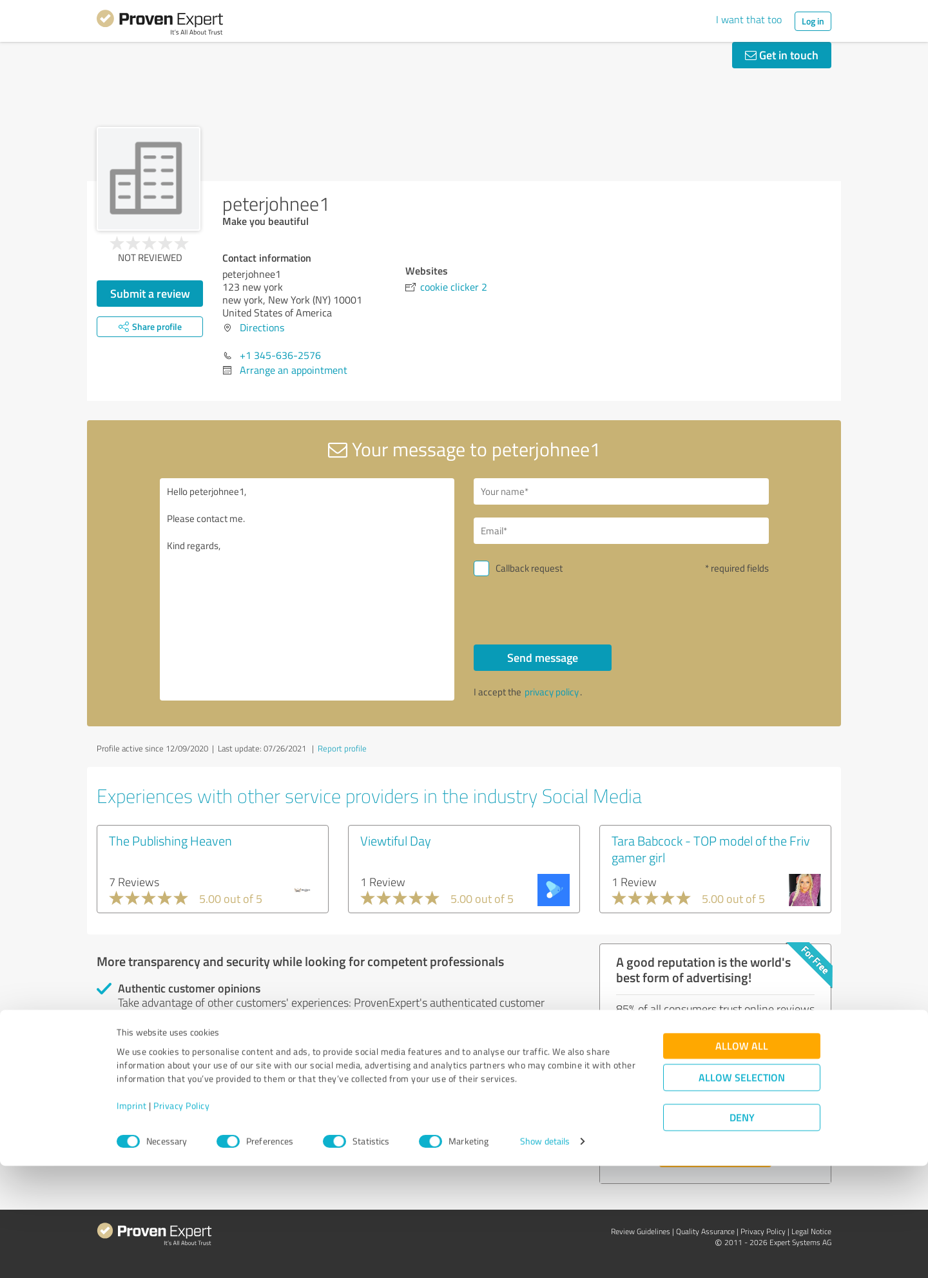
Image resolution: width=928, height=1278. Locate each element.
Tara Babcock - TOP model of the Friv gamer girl (711, 848)
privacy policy (552, 692)
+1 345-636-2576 (280, 355)
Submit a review (150, 293)
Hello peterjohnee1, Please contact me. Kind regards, (307, 589)
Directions (262, 327)
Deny (742, 1230)
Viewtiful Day (395, 840)
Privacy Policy (181, 1218)
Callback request (529, 568)
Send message (542, 657)
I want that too (749, 19)
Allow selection (742, 1190)
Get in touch (781, 54)
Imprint (132, 1218)
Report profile (342, 748)
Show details (545, 1254)
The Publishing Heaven (170, 840)
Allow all (741, 1158)
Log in (813, 21)
